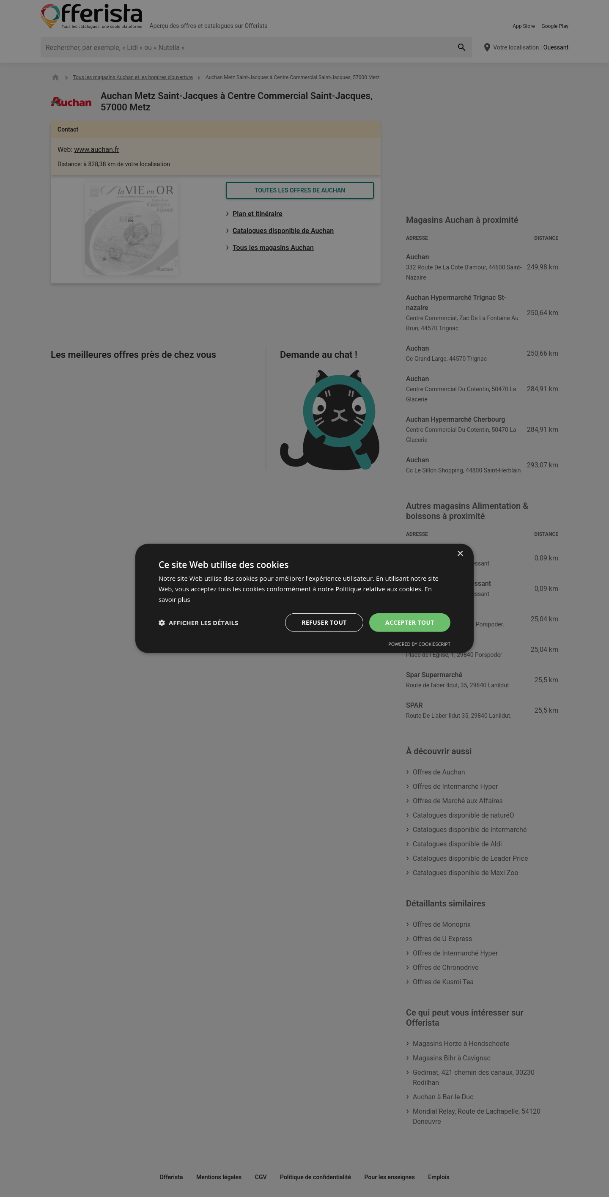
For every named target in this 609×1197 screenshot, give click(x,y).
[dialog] (304, 598)
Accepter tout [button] (409, 622)
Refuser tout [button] (324, 622)
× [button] (460, 554)
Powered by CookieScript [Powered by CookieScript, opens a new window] (419, 644)
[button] (198, 622)
